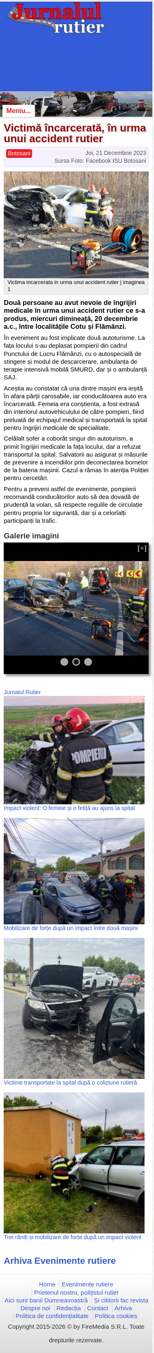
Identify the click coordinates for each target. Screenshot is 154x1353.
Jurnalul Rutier (22, 692)
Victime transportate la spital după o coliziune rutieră (70, 1082)
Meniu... (19, 110)
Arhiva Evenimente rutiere (60, 1261)
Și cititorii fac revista (121, 1300)
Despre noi (36, 1308)
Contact (97, 1308)
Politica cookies (116, 1315)
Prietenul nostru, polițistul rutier (76, 1292)
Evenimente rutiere (87, 1284)
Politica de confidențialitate (52, 1315)
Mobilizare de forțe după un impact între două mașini (71, 928)
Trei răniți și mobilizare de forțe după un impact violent (72, 1237)
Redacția (69, 1308)
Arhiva (123, 1308)
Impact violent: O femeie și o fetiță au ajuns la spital (69, 808)
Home (47, 1284)
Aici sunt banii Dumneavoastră (46, 1300)
